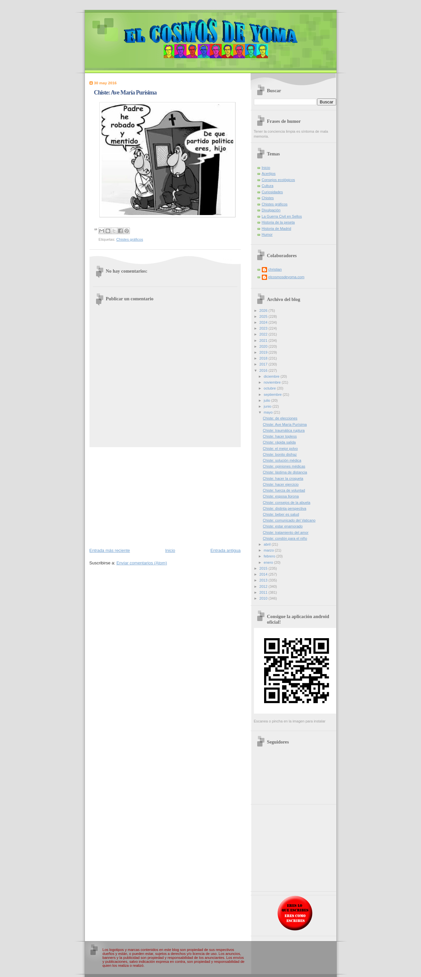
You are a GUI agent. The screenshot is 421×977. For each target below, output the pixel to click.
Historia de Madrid (276, 229)
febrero (270, 556)
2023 (264, 328)
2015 (264, 568)
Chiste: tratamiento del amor (286, 532)
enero (269, 562)
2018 (264, 358)
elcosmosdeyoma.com (286, 277)
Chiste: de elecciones (280, 418)
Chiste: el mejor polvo (280, 448)
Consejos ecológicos (278, 180)
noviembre (273, 382)
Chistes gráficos (129, 239)
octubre (270, 388)
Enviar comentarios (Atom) (141, 562)
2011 (264, 592)
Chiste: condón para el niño (285, 538)
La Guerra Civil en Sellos (282, 216)
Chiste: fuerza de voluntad (284, 490)
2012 (264, 586)
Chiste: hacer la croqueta (283, 478)
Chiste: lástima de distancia (285, 472)
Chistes (268, 198)
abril (268, 544)
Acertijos (269, 174)
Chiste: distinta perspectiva (284, 508)
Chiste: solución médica (282, 460)
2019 (264, 352)
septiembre (273, 394)
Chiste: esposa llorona (281, 496)
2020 (264, 346)
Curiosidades (272, 192)
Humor (267, 234)
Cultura (268, 186)
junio (268, 406)
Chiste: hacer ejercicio (281, 484)
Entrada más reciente (109, 550)
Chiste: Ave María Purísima (285, 424)
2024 (264, 322)
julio (267, 400)
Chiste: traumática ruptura (284, 430)
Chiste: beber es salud (281, 514)
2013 (264, 580)
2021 (264, 340)
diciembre (272, 376)
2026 (264, 310)
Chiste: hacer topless (280, 436)
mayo (269, 412)
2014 (264, 574)
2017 (264, 364)
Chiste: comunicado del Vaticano (289, 520)
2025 (264, 316)
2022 (264, 334)
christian (275, 269)
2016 (264, 370)
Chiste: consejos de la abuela (286, 502)
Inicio (170, 550)
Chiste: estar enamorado (283, 526)
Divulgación (271, 210)
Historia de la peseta (278, 222)
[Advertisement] (165, 497)
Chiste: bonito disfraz (280, 454)
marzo (269, 550)
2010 (264, 598)
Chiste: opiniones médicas (284, 466)
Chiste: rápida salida (279, 442)
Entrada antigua (225, 550)
